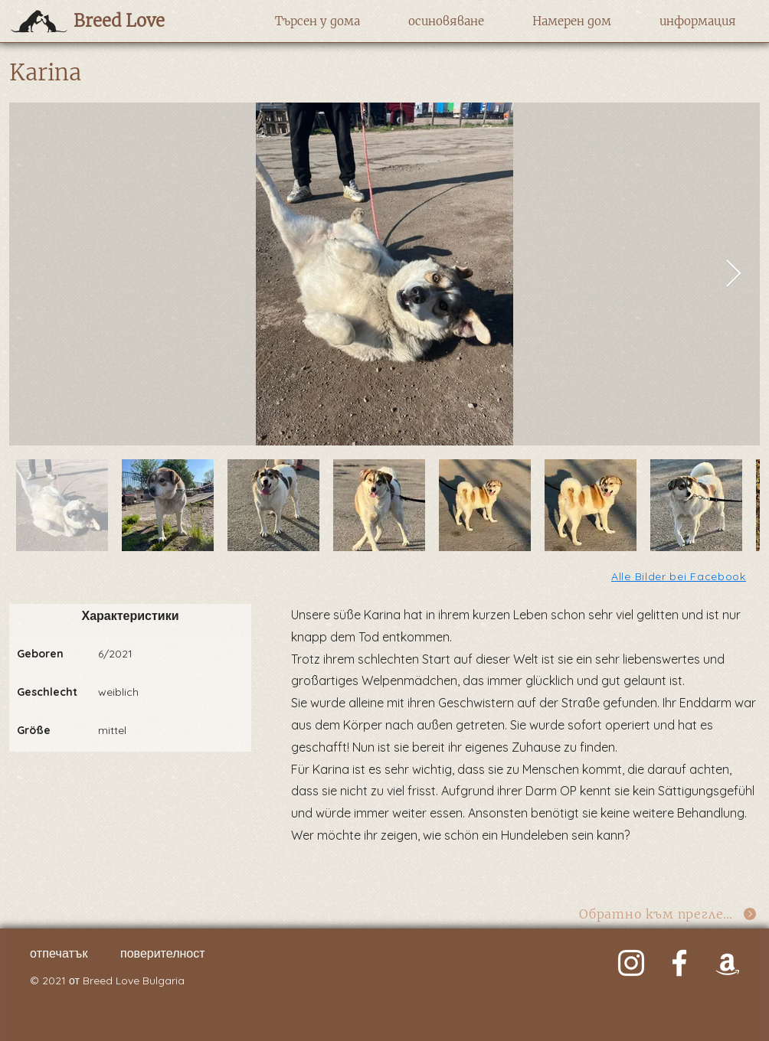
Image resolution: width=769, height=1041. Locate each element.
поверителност (162, 953)
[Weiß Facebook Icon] (679, 963)
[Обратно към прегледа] (668, 914)
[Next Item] (733, 274)
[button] (317, 21)
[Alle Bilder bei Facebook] (680, 576)
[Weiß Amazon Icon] (727, 963)
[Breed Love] (140, 21)
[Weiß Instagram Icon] (631, 963)
